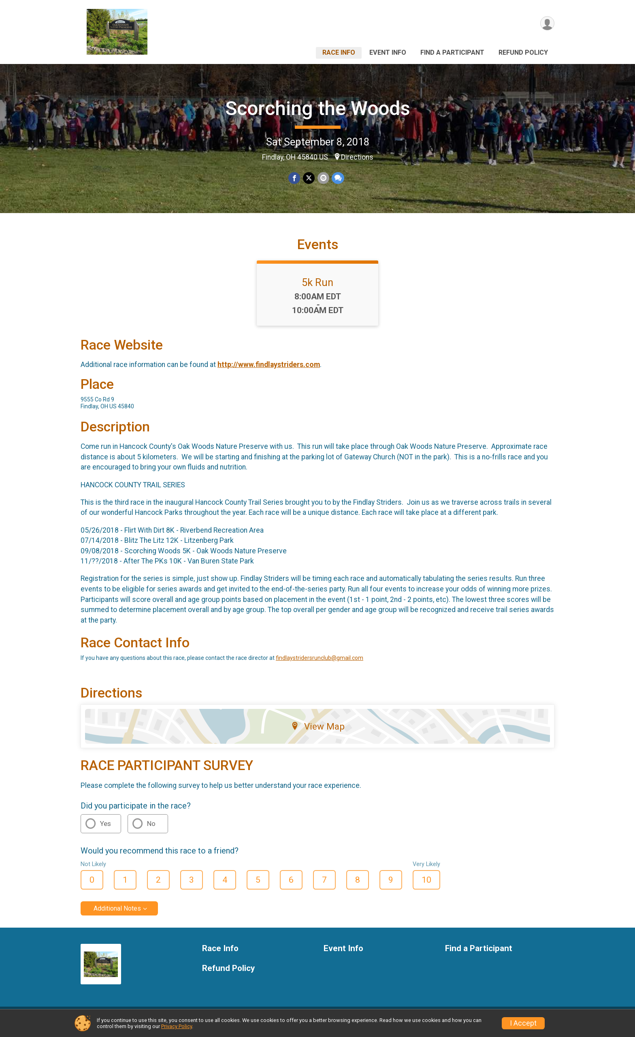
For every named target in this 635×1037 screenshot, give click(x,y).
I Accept (523, 1023)
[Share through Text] (337, 178)
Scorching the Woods (317, 108)
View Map (318, 731)
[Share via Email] (323, 178)
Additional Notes (117, 913)
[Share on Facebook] (294, 178)
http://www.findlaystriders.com (268, 369)
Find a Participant (452, 52)
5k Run (317, 287)
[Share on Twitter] (309, 178)
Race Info (338, 52)
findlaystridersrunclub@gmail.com (319, 663)
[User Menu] (546, 23)
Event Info (387, 52)
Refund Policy (523, 52)
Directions (357, 157)
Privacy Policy (176, 1026)
